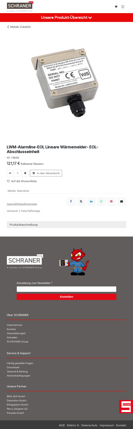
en (16, 333)
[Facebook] (71, 201)
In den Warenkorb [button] (46, 173)
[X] (81, 201)
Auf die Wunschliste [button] (22, 181)
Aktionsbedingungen (18, 375)
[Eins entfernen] (10, 173)
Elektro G (73, 425)
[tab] (66, 17)
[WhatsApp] (101, 201)
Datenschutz (89, 425)
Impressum (107, 425)
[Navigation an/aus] (122, 6)
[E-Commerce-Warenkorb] (116, 6)
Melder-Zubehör (19, 27)
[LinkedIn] (91, 201)
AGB (62, 425)
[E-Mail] (121, 201)
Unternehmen (14, 325)
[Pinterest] (111, 201)
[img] (125, 407)
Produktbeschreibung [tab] (24, 224)
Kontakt (121, 425)
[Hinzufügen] (25, 173)
